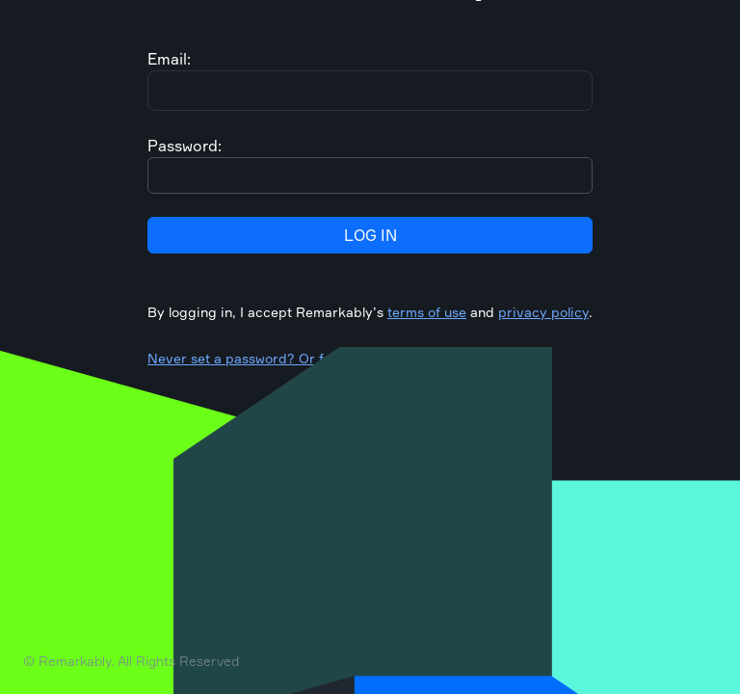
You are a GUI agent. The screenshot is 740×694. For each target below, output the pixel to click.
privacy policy (543, 312)
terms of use (426, 312)
